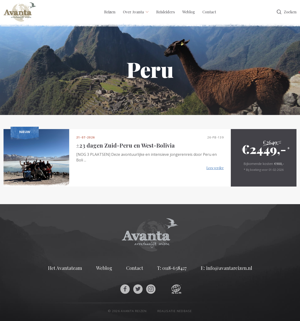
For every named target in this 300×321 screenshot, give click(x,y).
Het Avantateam (65, 268)
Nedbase (184, 311)
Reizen (109, 11)
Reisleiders (165, 11)
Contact (209, 11)
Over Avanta (133, 11)
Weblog (188, 11)
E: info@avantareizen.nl (226, 268)
